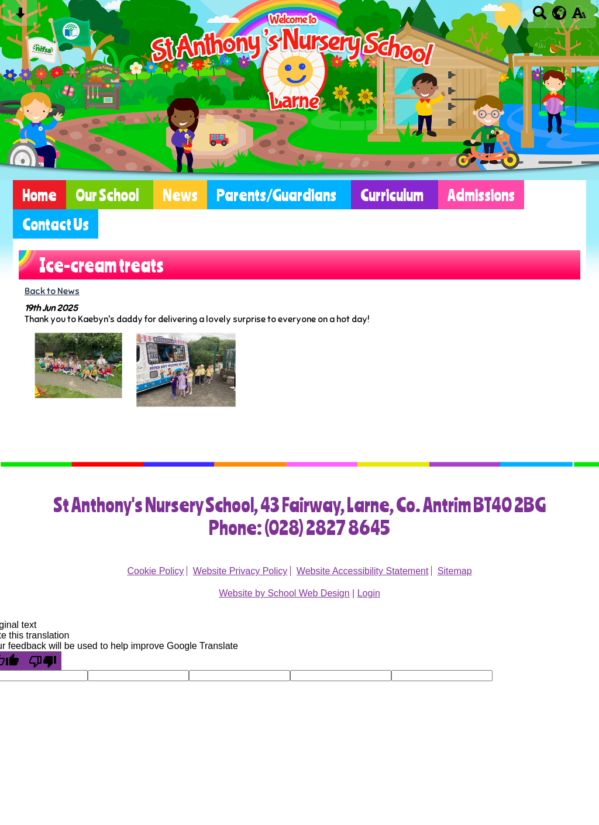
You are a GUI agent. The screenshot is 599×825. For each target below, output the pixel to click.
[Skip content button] (20, 17)
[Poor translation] (42, 660)
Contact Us (55, 224)
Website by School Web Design (284, 593)
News (180, 194)
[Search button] (539, 17)
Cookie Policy (155, 571)
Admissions (481, 194)
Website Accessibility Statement (363, 571)
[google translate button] (559, 13)
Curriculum (392, 194)
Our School (107, 194)
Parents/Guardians (276, 194)
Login (368, 593)
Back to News (52, 290)
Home (39, 194)
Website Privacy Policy (240, 571)
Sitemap (455, 571)
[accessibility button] (578, 17)
